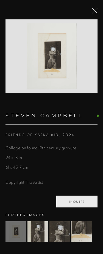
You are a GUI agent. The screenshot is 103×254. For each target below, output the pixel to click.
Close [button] (94, 12)
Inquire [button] (77, 203)
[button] (15, 233)
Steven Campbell (44, 117)
